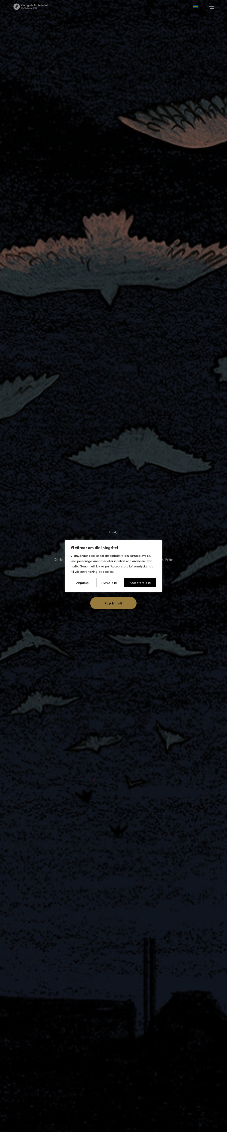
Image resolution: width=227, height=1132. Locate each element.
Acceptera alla (140, 582)
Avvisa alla (109, 582)
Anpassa (82, 582)
